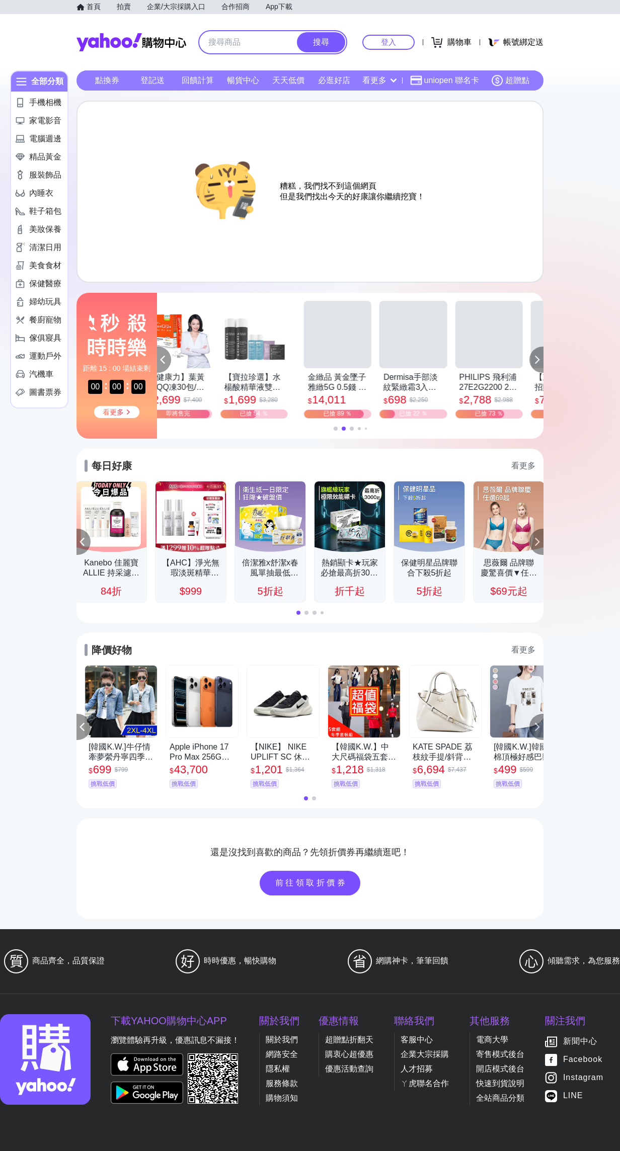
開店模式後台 (500, 1068)
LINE (573, 1096)
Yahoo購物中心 (131, 42)
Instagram (583, 1078)
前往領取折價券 (311, 882)
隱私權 (278, 1068)
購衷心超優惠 (349, 1054)
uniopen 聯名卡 (444, 80)
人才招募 (417, 1068)
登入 (388, 42)
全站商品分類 (500, 1098)
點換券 (107, 80)
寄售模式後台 (500, 1054)
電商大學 (492, 1039)
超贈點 (510, 80)
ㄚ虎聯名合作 (425, 1083)
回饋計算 (198, 80)
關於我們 (282, 1039)
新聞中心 (580, 1041)
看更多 (379, 80)
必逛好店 (334, 80)
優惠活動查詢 (349, 1068)
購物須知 (282, 1098)
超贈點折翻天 (349, 1039)
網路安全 (282, 1054)
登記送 (152, 80)
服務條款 (282, 1083)
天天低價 (288, 80)
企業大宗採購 (425, 1054)
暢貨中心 (243, 80)
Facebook (582, 1059)
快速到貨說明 (500, 1083)
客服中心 (417, 1039)
